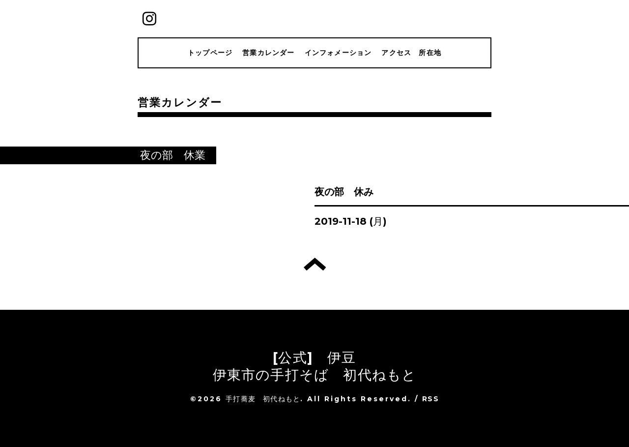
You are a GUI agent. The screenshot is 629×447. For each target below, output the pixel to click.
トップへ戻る (315, 264)
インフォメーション (338, 52)
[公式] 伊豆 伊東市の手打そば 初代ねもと (315, 366)
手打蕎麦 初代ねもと (263, 398)
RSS (430, 398)
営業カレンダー (268, 52)
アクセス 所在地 (411, 52)
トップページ (210, 52)
